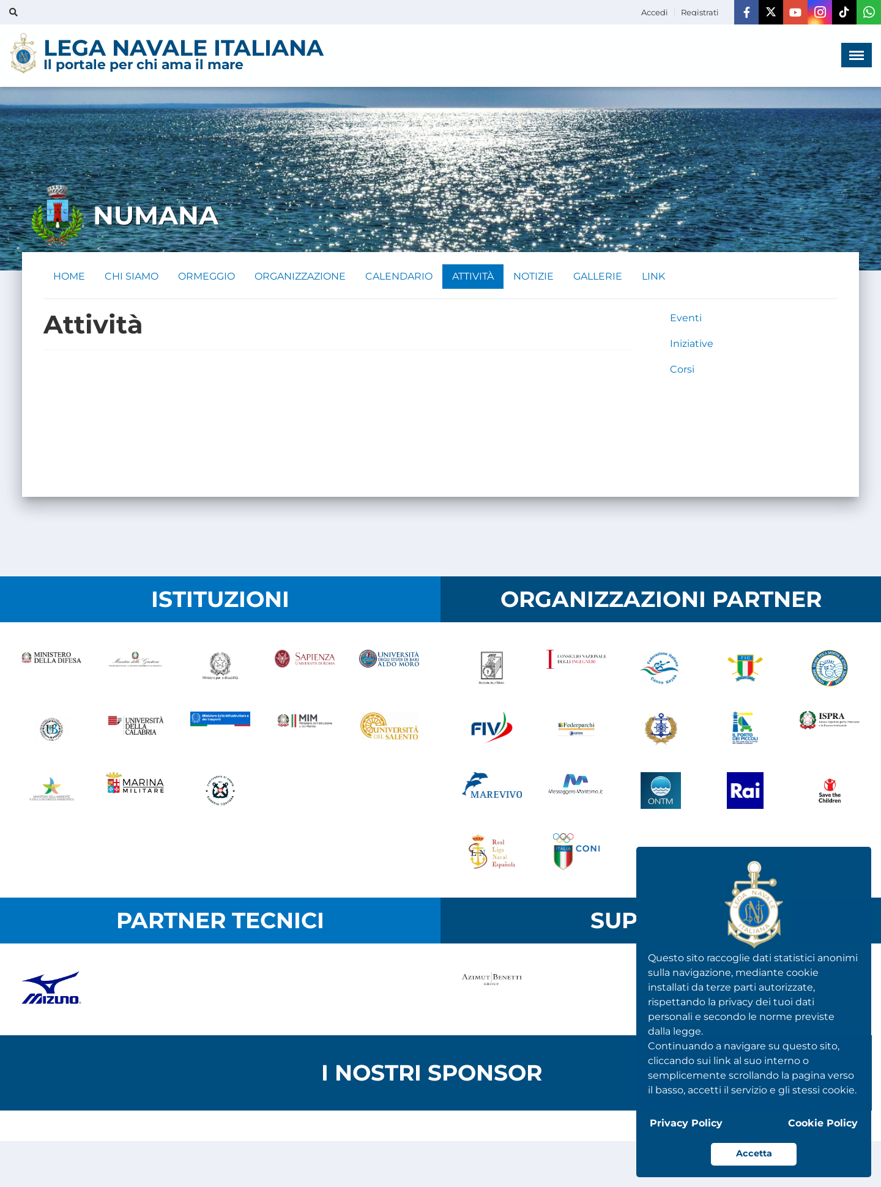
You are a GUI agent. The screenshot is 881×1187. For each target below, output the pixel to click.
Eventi (686, 318)
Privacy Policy (686, 1123)
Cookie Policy (823, 1123)
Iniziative (691, 343)
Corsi (682, 369)
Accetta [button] (754, 1153)
